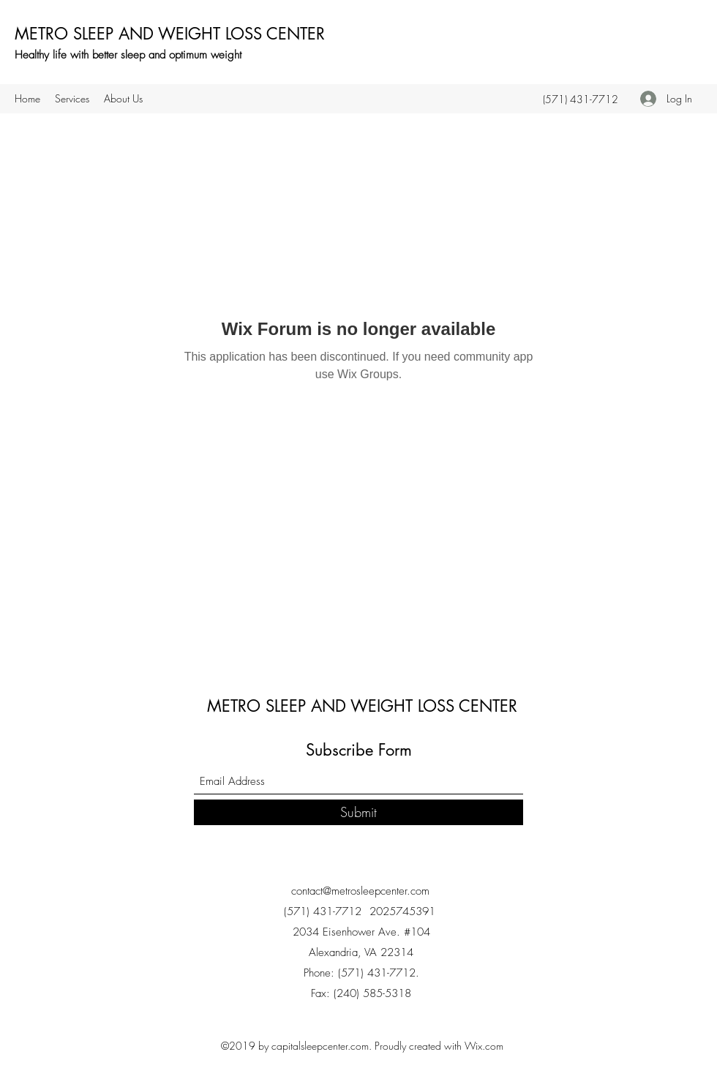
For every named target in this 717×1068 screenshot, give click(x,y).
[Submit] (358, 812)
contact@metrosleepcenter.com (360, 891)
